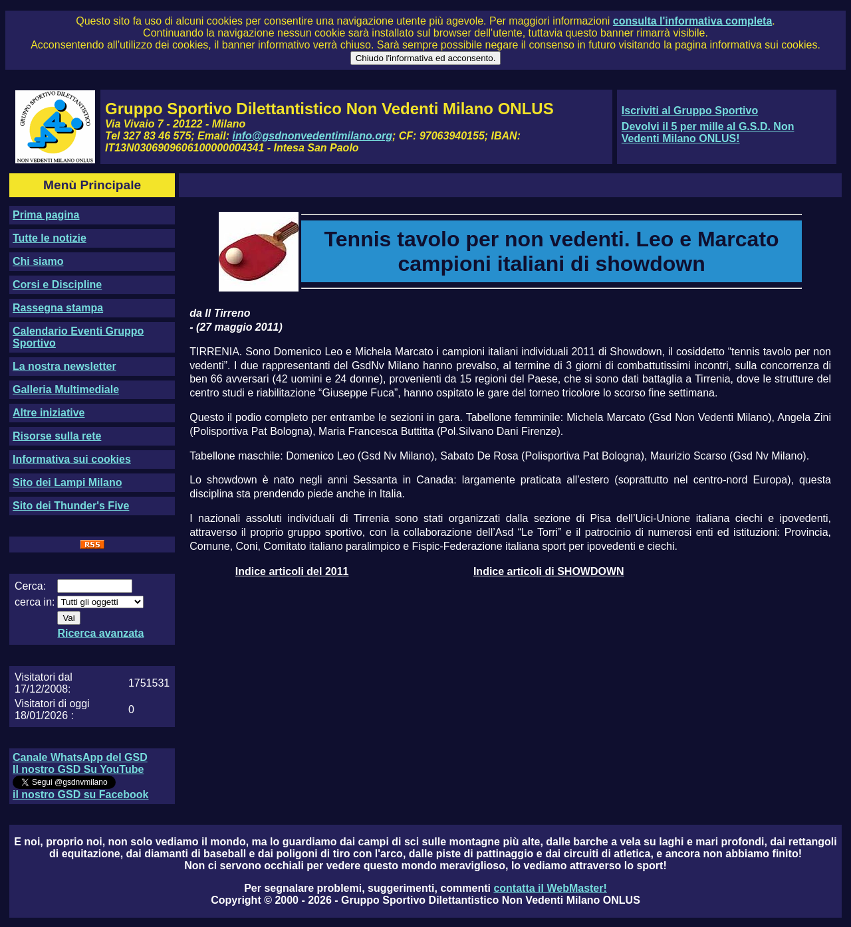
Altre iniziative (48, 412)
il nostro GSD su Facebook (80, 794)
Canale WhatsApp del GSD (80, 757)
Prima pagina (46, 214)
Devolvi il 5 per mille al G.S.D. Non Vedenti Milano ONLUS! (708, 132)
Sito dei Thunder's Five (71, 505)
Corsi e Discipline (57, 284)
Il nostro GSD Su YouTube (78, 769)
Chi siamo (38, 261)
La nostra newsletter (64, 366)
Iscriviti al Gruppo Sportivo (690, 110)
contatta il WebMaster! (549, 888)
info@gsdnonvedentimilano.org (312, 135)
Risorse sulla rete (57, 436)
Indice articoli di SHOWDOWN (548, 571)
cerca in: (35, 602)
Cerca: (30, 586)
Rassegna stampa (58, 307)
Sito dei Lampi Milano (67, 482)
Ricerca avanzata (100, 633)
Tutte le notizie (49, 238)
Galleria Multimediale (66, 389)
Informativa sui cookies (72, 459)
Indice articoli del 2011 (292, 571)
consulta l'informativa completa (692, 21)
